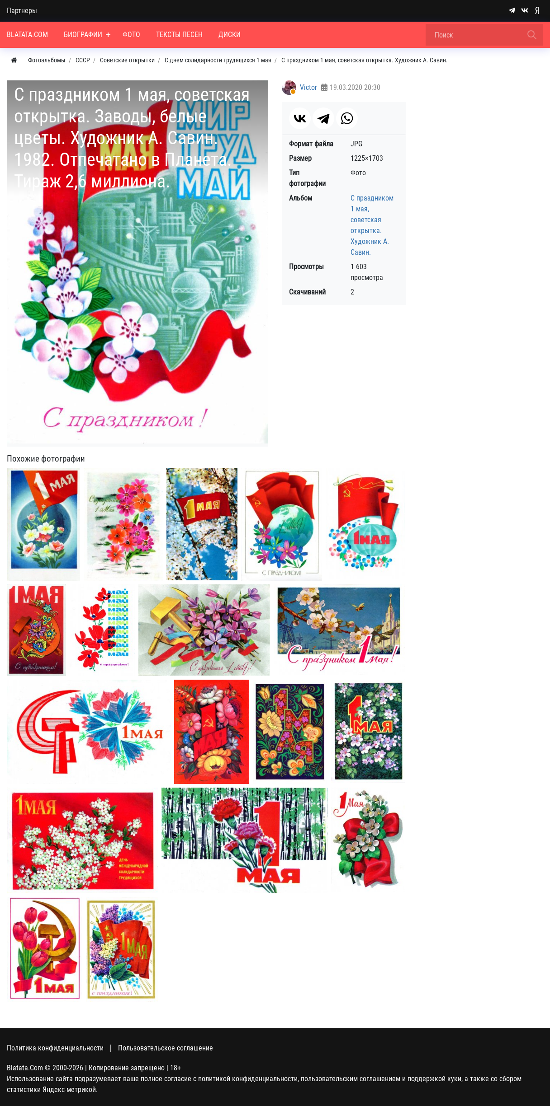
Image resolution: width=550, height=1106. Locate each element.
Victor (308, 87)
